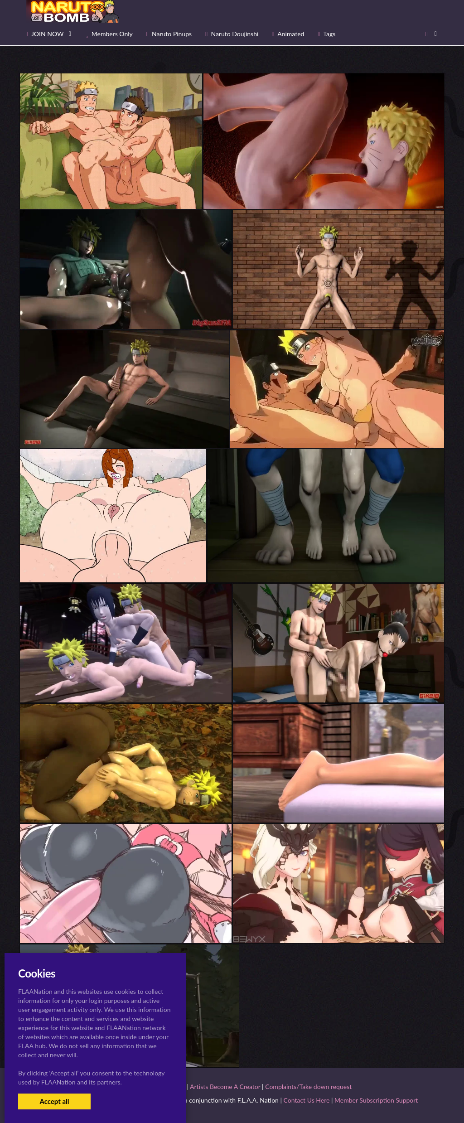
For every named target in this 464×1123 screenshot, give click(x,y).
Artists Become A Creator (225, 1086)
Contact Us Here (307, 1100)
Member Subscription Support (376, 1100)
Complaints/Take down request (308, 1086)
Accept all (54, 1101)
